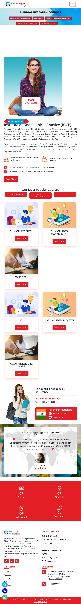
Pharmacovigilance (49, 557)
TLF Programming (49, 561)
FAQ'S (6, 582)
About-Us (7, 575)
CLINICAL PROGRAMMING (40, 195)
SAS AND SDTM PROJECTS (52, 550)
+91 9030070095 (59, 413)
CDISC (65, 194)
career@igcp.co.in (60, 417)
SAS (43, 547)
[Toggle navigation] (72, 4)
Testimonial (8, 586)
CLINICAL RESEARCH (16, 194)
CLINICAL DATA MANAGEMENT (54, 539)
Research (7, 589)
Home (6, 571)
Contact (7, 578)
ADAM (44, 554)
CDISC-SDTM (47, 543)
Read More (11, 179)
